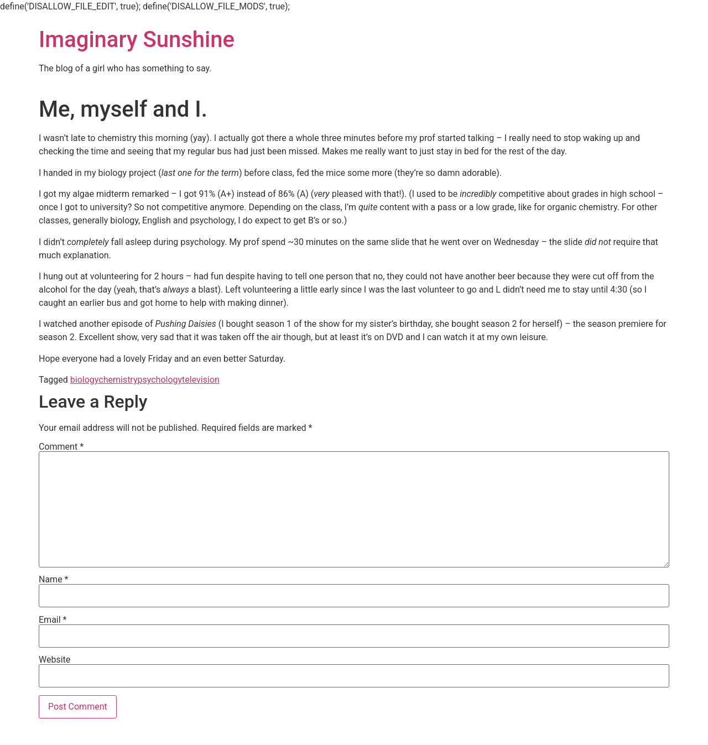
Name (54, 579)
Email (52, 620)
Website (54, 659)
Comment (61, 446)
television (201, 379)
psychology (160, 379)
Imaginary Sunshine (137, 40)
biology (84, 379)
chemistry (117, 379)
